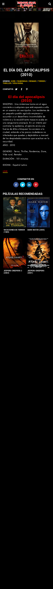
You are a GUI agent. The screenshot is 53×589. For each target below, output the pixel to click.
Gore (13, 81)
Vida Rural (18, 83)
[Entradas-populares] (14, 212)
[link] (5, 171)
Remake (32, 81)
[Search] (49, 4)
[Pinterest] (27, 89)
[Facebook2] (21, 89)
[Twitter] (16, 89)
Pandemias (22, 81)
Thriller (7, 83)
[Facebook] (16, 184)
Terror (41, 81)
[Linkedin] (29, 184)
